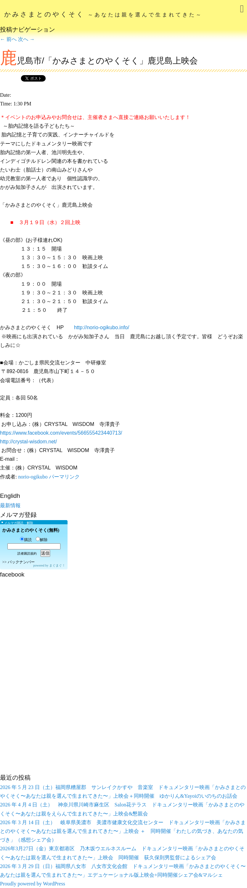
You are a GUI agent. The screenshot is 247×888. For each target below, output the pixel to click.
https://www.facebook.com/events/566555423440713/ (61, 433)
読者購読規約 (27, 553)
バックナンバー (21, 562)
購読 (26, 540)
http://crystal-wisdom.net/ (28, 441)
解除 (42, 540)
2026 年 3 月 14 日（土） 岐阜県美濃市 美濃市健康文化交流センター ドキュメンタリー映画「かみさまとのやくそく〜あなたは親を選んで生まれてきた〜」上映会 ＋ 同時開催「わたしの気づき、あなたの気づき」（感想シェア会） (123, 831)
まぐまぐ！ (57, 565)
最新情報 (10, 505)
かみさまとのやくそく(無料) (30, 530)
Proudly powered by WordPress (32, 883)
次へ (26, 39)
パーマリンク (64, 476)
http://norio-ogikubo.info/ (101, 327)
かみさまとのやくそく (103, 14)
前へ (8, 39)
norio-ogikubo (33, 476)
